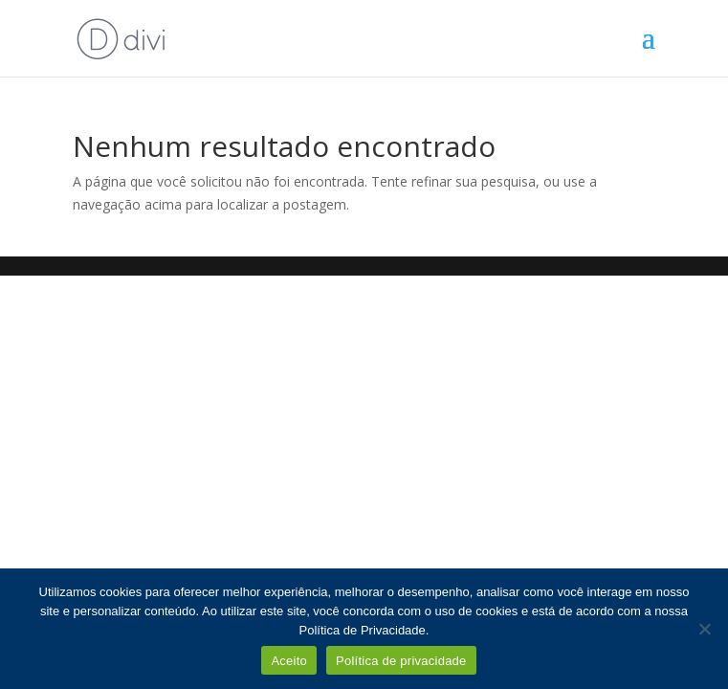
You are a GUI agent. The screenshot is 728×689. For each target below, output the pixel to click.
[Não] (704, 628)
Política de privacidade (401, 661)
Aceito (289, 661)
